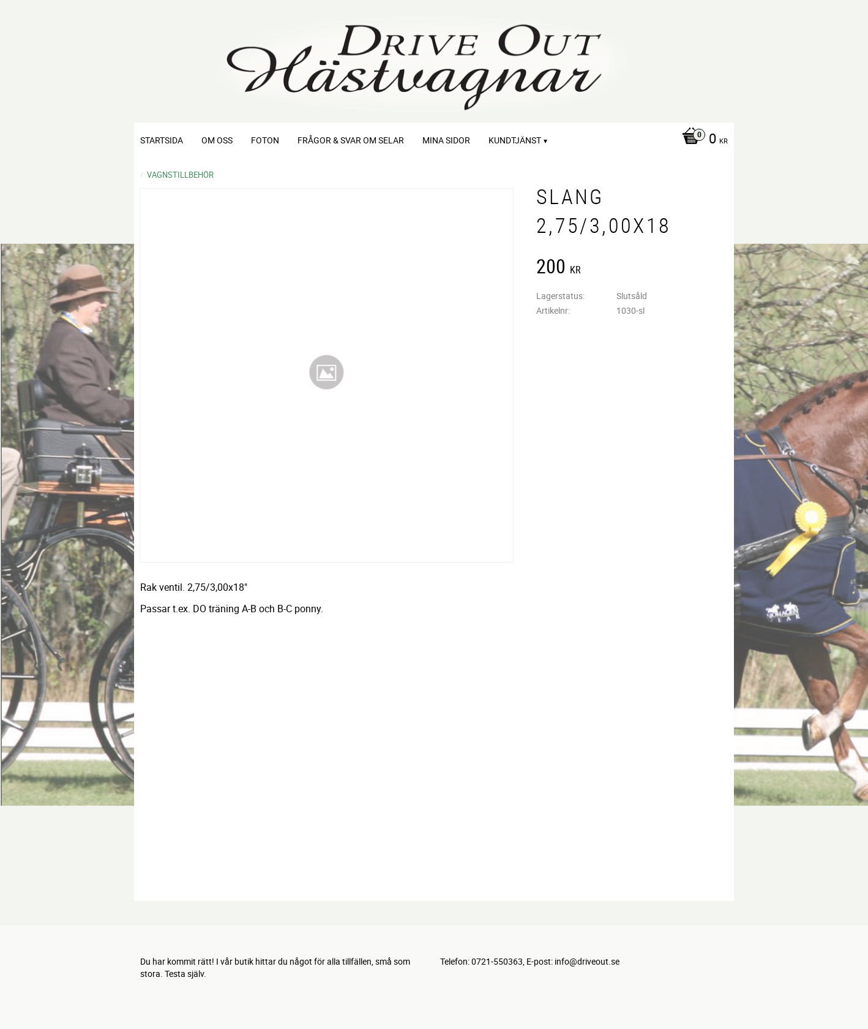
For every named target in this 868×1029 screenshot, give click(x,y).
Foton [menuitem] (265, 140)
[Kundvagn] (702, 140)
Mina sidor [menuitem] (446, 140)
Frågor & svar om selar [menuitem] (350, 140)
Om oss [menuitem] (217, 140)
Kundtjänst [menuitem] (514, 140)
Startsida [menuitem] (161, 140)
